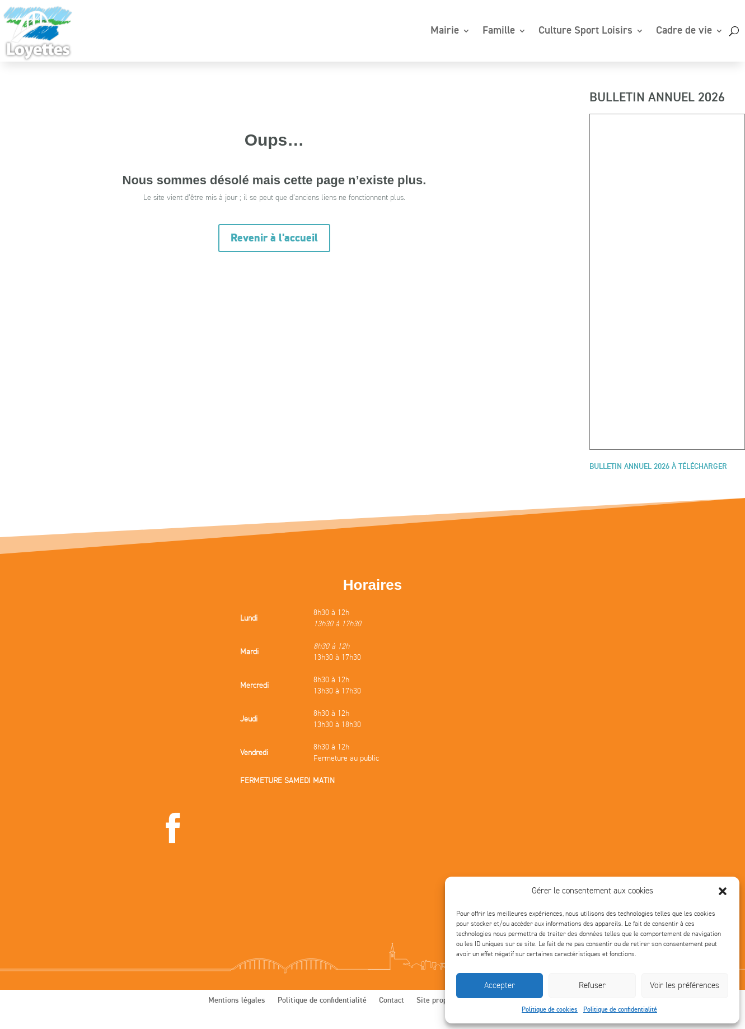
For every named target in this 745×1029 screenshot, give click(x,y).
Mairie (444, 30)
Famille (498, 30)
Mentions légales (236, 1000)
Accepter (499, 985)
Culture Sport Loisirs (585, 30)
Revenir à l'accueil (274, 237)
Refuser (592, 985)
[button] (722, 891)
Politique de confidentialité (620, 1010)
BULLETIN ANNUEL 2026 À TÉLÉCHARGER (658, 467)
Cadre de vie (684, 30)
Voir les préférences (684, 985)
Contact (391, 1000)
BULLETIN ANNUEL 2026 (657, 97)
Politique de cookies (550, 1010)
